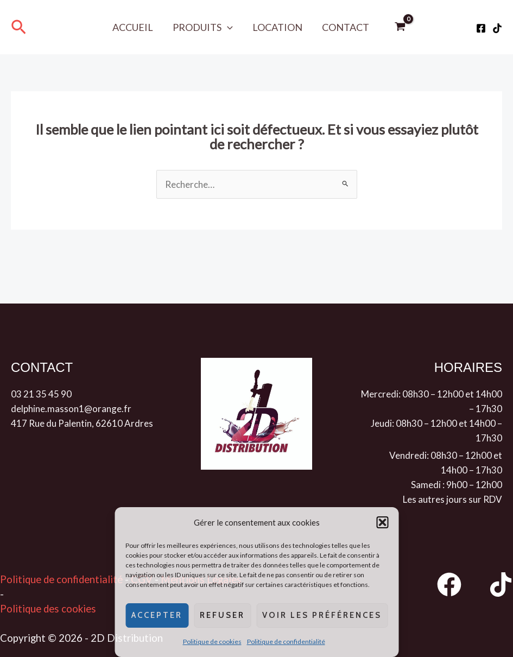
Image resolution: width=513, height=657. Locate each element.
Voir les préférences (322, 615)
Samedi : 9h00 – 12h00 (456, 484)
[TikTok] (501, 584)
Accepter (156, 615)
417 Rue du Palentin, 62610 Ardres (82, 423)
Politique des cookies (48, 609)
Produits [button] (203, 27)
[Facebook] (481, 28)
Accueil (132, 27)
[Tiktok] (497, 28)
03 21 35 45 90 (41, 394)
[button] (382, 522)
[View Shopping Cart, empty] (400, 27)
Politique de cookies (212, 641)
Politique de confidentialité (286, 641)
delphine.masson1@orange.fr (71, 408)
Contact (345, 27)
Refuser (222, 615)
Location (277, 27)
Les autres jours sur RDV (452, 499)
